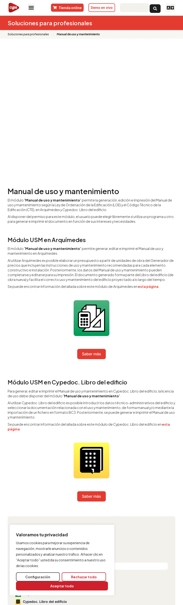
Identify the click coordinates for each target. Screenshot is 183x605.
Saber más (91, 354)
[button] (31, 7)
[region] (62, 560)
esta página (148, 286)
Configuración (37, 577)
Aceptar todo (62, 586)
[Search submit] (155, 7)
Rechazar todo (84, 577)
